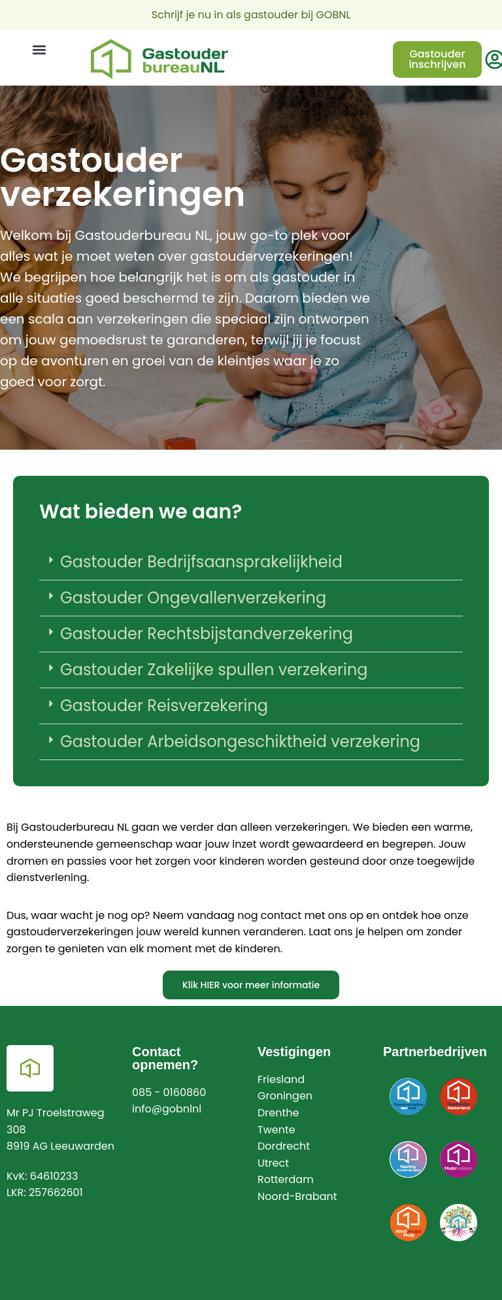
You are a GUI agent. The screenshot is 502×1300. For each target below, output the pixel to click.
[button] (39, 50)
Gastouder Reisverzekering (164, 705)
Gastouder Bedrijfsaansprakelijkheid (201, 562)
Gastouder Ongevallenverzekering (193, 597)
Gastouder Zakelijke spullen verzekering (214, 669)
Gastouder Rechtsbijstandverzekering (206, 633)
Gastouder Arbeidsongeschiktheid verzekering (240, 741)
